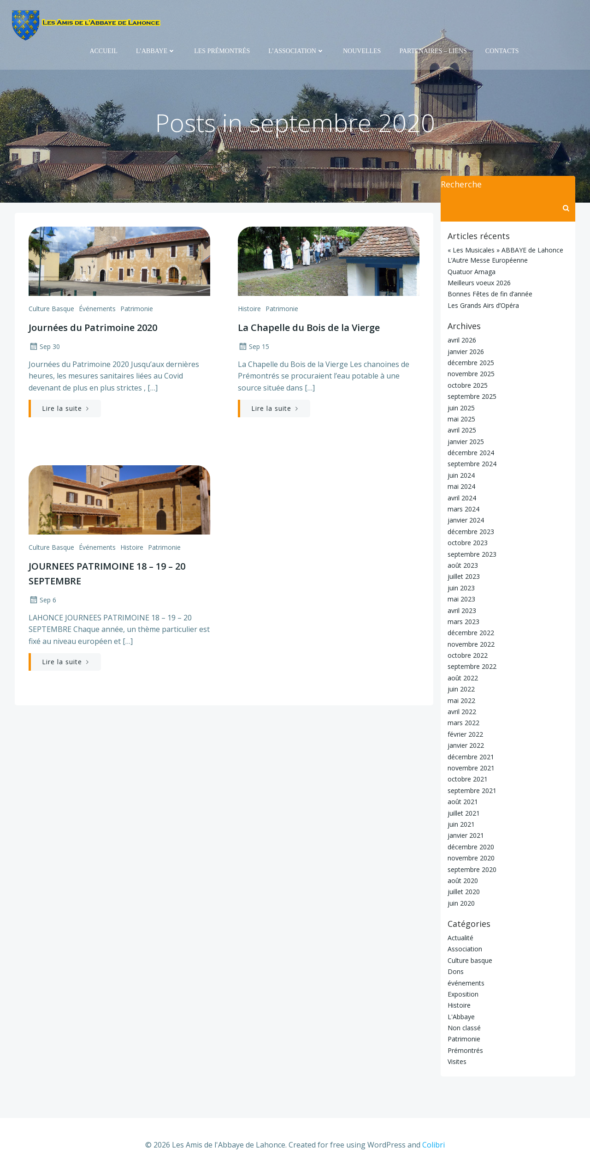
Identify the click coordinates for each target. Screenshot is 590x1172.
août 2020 (463, 880)
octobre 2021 (468, 779)
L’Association (296, 51)
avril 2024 (462, 497)
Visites (457, 1061)
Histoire (249, 308)
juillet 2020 (464, 891)
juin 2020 (461, 903)
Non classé (464, 1027)
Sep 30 (44, 346)
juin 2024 (461, 475)
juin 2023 (461, 587)
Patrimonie (136, 308)
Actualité (460, 937)
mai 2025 (461, 419)
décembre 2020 (471, 846)
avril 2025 (462, 430)
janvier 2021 (466, 835)
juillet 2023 (464, 576)
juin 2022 (461, 689)
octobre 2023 (468, 542)
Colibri (433, 1145)
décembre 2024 (471, 452)
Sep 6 (42, 599)
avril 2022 (462, 711)
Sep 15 (253, 346)
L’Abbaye (156, 51)
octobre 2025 (468, 385)
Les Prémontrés (222, 51)
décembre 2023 (471, 531)
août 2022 (463, 677)
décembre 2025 (471, 362)
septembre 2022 (472, 666)
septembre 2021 (472, 790)
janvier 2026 (466, 351)
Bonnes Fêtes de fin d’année (490, 293)
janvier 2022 (466, 745)
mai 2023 (461, 599)
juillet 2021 (464, 813)
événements (97, 308)
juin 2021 (461, 824)
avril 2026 (462, 340)
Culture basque (51, 308)
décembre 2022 (471, 632)
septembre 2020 (472, 869)
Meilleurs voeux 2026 (479, 282)
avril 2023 (462, 610)
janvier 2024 (466, 520)
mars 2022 (463, 722)
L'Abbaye (461, 1016)
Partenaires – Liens (432, 51)
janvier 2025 (466, 441)
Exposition (463, 994)
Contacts (502, 51)
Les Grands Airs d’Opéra (483, 305)
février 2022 (465, 734)
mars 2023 (463, 621)
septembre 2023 (472, 554)
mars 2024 (463, 509)
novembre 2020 (471, 857)
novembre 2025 (471, 373)
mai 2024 (461, 486)
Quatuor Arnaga (472, 271)
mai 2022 (461, 700)
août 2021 (463, 801)
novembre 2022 (471, 644)
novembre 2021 (471, 767)
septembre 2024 (472, 463)
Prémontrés (465, 1050)
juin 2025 (461, 407)
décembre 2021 (471, 756)
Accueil (103, 51)
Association (465, 948)
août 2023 (463, 565)
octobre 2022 (468, 655)
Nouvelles (362, 51)
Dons (456, 971)
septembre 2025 (472, 396)
